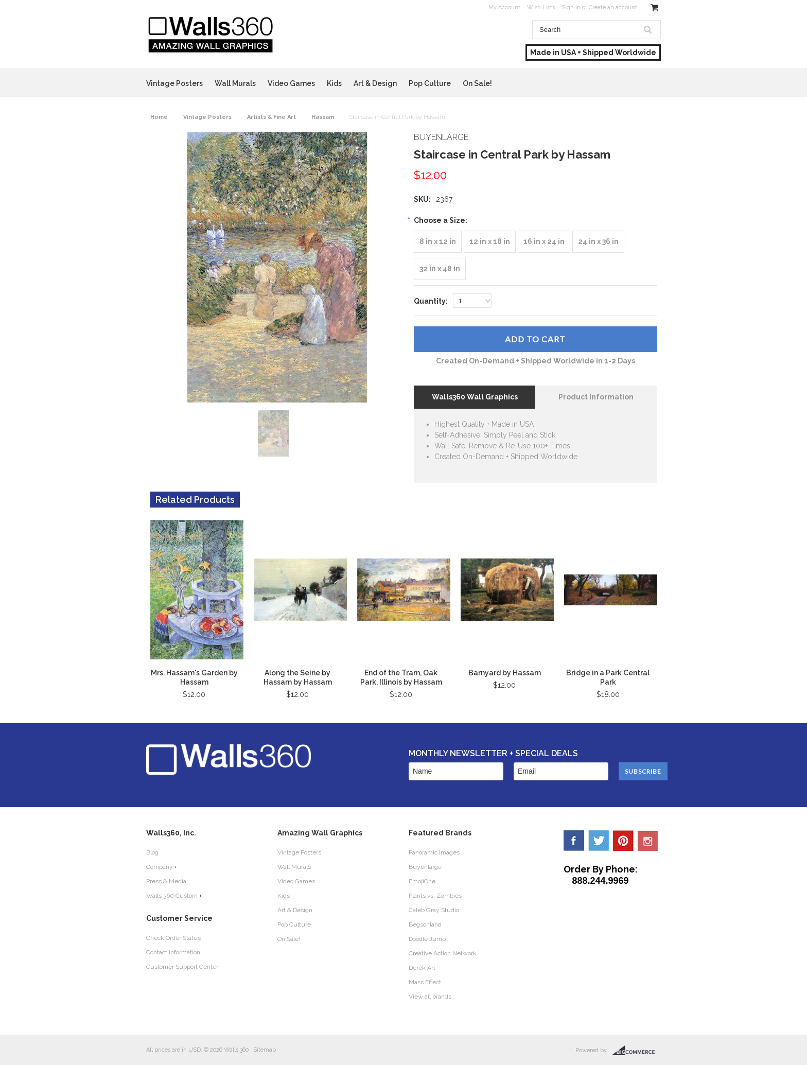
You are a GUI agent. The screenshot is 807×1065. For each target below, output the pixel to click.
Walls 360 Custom (172, 895)
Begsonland (425, 924)
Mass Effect (425, 982)
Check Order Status (173, 937)
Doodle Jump (427, 938)
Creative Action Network (443, 953)
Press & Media (166, 881)
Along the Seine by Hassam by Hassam (298, 677)
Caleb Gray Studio (434, 910)
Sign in (571, 7)
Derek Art (422, 967)
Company (159, 866)
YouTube (648, 840)
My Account (504, 7)
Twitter (598, 840)
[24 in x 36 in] (598, 242)
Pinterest (623, 840)
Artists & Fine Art (271, 117)
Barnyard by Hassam (504, 673)
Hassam (322, 117)
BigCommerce (636, 1050)
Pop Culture (430, 83)
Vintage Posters (174, 83)
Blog (152, 852)
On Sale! (477, 83)
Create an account (613, 7)
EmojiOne (422, 881)
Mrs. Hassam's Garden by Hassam (194, 677)
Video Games (291, 83)
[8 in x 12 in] (438, 242)
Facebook (574, 840)
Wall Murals (235, 83)
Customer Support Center (182, 966)
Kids (334, 83)
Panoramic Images (434, 852)
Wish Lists (541, 7)
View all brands (430, 996)
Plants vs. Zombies (435, 895)
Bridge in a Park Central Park (608, 677)
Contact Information (173, 952)
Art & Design (375, 83)
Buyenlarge (425, 866)
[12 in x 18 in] (490, 242)
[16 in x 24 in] (544, 242)
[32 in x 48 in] (440, 269)
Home (159, 117)
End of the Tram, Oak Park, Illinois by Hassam (401, 677)
